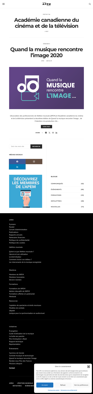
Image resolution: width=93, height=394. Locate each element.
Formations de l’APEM (17, 288)
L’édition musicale (25, 383)
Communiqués (57, 183)
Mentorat (12, 296)
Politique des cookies (53, 390)
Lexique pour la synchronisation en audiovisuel (27, 313)
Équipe (11, 227)
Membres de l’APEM (16, 274)
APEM (42, 61)
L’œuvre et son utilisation (18, 254)
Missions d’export (15, 363)
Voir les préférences (81, 385)
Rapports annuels (15, 235)
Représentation (14, 344)
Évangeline (13, 331)
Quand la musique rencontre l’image (22, 358)
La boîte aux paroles (16, 336)
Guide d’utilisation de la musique (21, 333)
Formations (56, 195)
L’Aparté (12, 310)
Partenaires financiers (17, 237)
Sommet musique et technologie (21, 355)
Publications (13, 232)
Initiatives (17, 386)
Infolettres (56, 201)
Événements (46, 43)
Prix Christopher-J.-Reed (18, 339)
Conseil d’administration (18, 229)
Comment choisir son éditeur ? (20, 259)
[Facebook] (17, 161)
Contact (12, 368)
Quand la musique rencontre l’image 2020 (46, 52)
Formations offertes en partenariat (22, 294)
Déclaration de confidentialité (69, 390)
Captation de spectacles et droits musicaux (25, 305)
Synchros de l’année (16, 353)
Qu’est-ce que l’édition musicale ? (21, 251)
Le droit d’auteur (15, 257)
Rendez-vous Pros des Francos (20, 361)
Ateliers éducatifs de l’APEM (19, 291)
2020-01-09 (49, 61)
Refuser (63, 385)
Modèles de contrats (16, 308)
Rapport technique (16, 341)
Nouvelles (55, 207)
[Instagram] (34, 161)
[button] (89, 366)
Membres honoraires (17, 277)
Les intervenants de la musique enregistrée (25, 262)
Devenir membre (15, 280)
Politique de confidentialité (19, 240)
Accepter (45, 385)
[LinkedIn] (17, 166)
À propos (12, 224)
